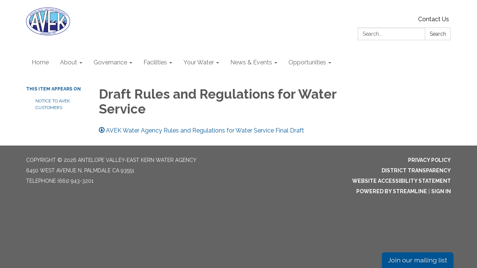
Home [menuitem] (40, 62)
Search (438, 34)
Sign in (441, 191)
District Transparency (416, 170)
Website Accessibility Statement (401, 181)
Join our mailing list (417, 260)
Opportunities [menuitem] (307, 62)
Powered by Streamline (391, 191)
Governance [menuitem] (110, 62)
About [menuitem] (68, 62)
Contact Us (433, 19)
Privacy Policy (429, 160)
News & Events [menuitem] (251, 62)
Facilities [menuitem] (155, 62)
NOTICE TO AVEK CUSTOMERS (52, 104)
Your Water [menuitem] (198, 62)
